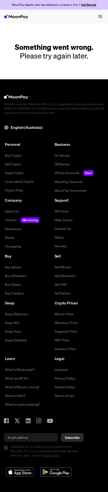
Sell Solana (62, 293)
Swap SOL (12, 322)
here (51, 113)
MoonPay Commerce (70, 190)
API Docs (61, 211)
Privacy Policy (65, 378)
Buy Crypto (13, 155)
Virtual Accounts (74, 173)
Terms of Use (64, 395)
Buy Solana (13, 284)
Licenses (61, 369)
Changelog (13, 246)
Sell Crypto (13, 164)
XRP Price (62, 340)
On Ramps (62, 155)
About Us (12, 211)
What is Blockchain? (20, 369)
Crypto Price (14, 190)
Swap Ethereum (16, 314)
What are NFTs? (16, 378)
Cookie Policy (65, 387)
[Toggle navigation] (100, 16)
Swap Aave (13, 331)
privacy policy (51, 455)
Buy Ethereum (15, 275)
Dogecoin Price (66, 331)
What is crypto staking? (22, 404)
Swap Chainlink (16, 340)
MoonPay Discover (69, 181)
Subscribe (72, 437)
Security (61, 246)
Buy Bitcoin (13, 267)
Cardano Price (65, 348)
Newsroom (13, 229)
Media (9, 237)
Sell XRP (61, 284)
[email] (31, 437)
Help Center (64, 220)
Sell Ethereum (65, 275)
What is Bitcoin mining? (22, 387)
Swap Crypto (14, 172)
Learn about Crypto (19, 181)
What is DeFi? (15, 395)
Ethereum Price (66, 322)
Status (59, 237)
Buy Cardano (14, 293)
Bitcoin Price (64, 314)
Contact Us (63, 228)
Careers (22, 220)
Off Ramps (62, 164)
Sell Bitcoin (63, 267)
